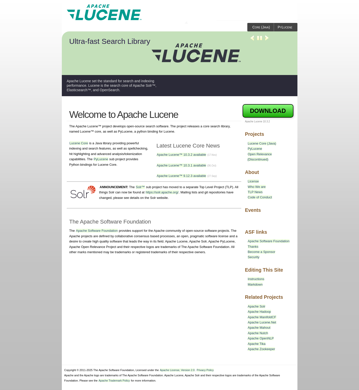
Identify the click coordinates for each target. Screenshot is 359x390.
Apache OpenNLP (261, 338)
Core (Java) (261, 27)
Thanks (253, 246)
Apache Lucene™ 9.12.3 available (181, 176)
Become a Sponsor (261, 252)
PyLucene (285, 27)
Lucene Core (79, 143)
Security (254, 257)
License (253, 181)
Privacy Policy (205, 370)
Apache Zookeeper (261, 349)
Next (267, 40)
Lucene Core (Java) (262, 143)
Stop (259, 40)
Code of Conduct (260, 197)
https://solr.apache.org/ (162, 192)
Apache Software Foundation (97, 231)
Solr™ (140, 187)
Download (268, 110)
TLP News (255, 192)
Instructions (256, 279)
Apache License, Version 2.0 (177, 370)
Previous (252, 40)
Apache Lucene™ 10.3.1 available (181, 165)
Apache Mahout (259, 327)
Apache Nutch (258, 333)
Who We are (257, 187)
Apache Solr (257, 306)
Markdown (255, 284)
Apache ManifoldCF (262, 317)
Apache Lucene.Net (262, 322)
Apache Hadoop (259, 311)
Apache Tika (257, 344)
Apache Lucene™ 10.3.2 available (181, 154)
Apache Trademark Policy (114, 380)
